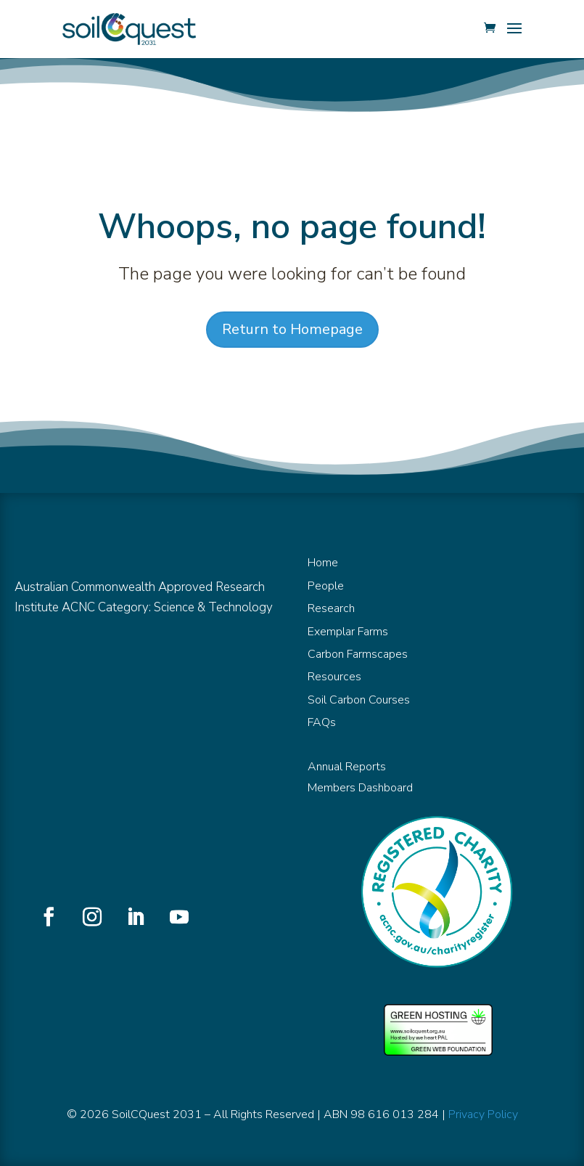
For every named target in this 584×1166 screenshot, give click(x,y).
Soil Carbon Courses (359, 700)
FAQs (322, 722)
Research (331, 608)
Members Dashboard (360, 788)
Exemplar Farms (348, 632)
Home (323, 563)
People (326, 586)
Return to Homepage (292, 329)
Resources (334, 677)
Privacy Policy (483, 1114)
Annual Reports (347, 767)
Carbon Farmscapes (358, 654)
